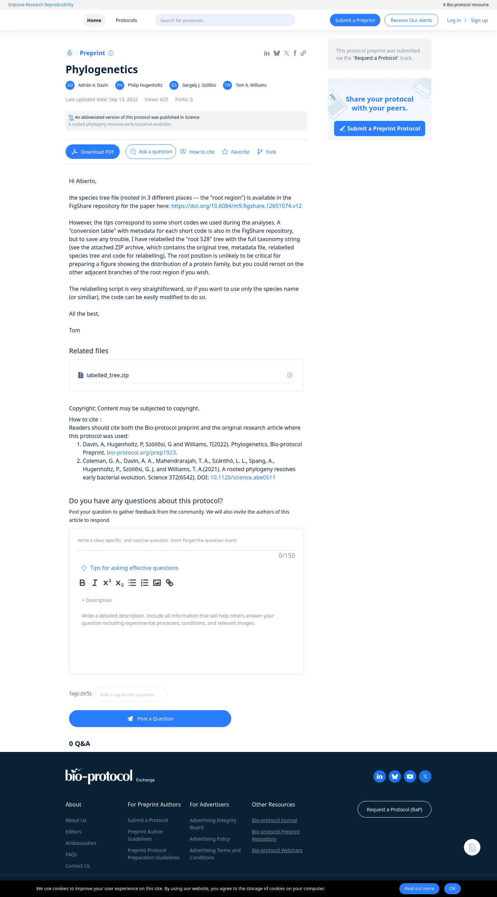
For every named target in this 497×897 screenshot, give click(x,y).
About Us (76, 820)
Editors (73, 831)
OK (452, 888)
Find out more (419, 888)
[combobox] (155, 694)
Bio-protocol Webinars (277, 850)
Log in (454, 20)
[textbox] (131, 694)
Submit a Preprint (355, 20)
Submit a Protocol (148, 820)
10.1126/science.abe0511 (242, 477)
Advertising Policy (210, 839)
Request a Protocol (375, 58)
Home (94, 20)
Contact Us (78, 865)
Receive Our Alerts (411, 20)
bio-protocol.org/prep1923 (141, 452)
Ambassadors (81, 843)
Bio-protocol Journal (274, 820)
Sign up (479, 20)
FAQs (71, 854)
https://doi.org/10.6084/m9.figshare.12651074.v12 (236, 206)
